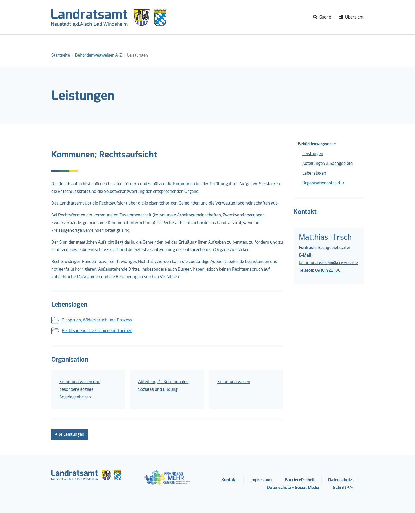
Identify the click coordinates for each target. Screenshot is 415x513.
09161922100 (328, 270)
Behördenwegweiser (317, 143)
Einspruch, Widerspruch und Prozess (97, 320)
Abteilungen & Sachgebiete (327, 163)
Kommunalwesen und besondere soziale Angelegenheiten (79, 389)
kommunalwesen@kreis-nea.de (328, 262)
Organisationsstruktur (323, 182)
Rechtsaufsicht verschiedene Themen (97, 330)
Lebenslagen (314, 173)
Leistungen (312, 153)
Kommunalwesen (233, 381)
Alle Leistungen (69, 434)
